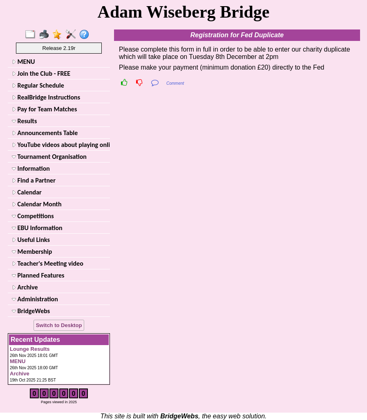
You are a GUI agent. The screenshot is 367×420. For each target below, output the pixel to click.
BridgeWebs (31, 311)
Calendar (27, 192)
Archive (25, 287)
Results (24, 121)
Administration (35, 299)
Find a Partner (34, 180)
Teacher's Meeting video (47, 263)
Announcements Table (45, 133)
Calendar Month (37, 204)
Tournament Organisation (49, 156)
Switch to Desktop (59, 325)
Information (31, 168)
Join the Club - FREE (41, 73)
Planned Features (38, 275)
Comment (175, 83)
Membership (32, 251)
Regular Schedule (38, 85)
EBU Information (37, 228)
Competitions (33, 216)
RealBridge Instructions (46, 97)
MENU (23, 61)
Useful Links (31, 240)
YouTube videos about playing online (60, 145)
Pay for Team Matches (44, 109)
